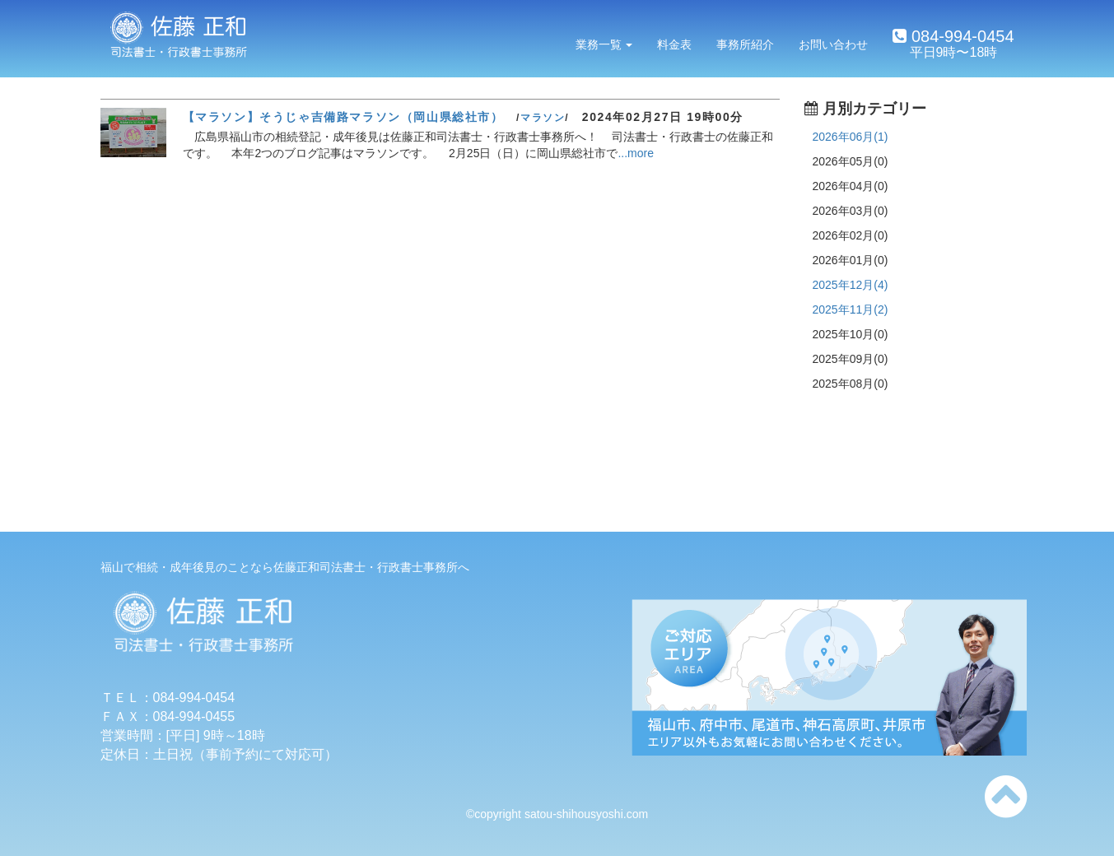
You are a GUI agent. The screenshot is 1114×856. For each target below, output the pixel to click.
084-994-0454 (960, 36)
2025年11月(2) (850, 309)
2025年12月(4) (850, 284)
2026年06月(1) (850, 136)
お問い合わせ (833, 44)
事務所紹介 (745, 44)
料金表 (674, 44)
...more (636, 153)
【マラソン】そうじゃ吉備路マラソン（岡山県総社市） (343, 116)
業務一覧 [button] (604, 44)
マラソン (542, 117)
